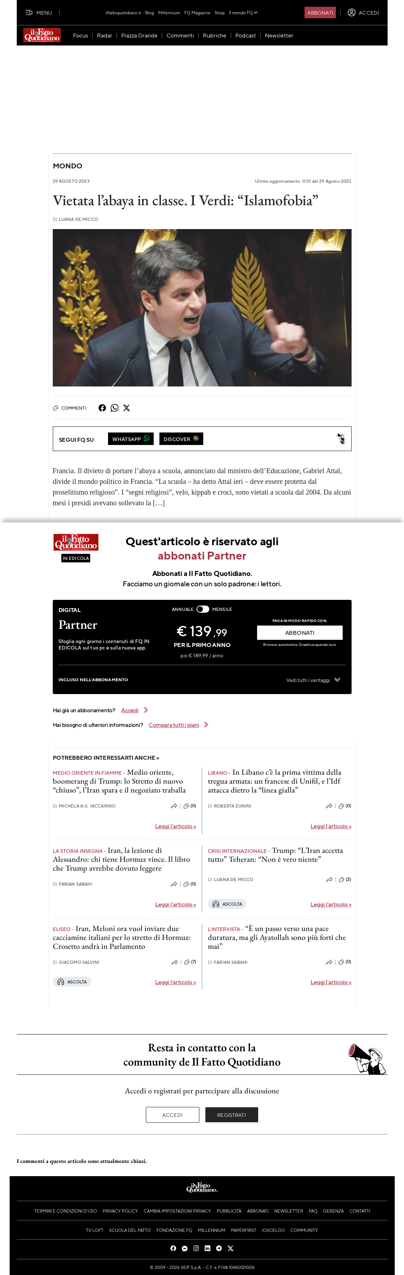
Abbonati (320, 12)
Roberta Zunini (229, 806)
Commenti (70, 408)
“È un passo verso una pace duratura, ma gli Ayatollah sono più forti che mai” (277, 937)
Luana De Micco (75, 219)
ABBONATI (299, 632)
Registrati (231, 1115)
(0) (189, 806)
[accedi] (363, 12)
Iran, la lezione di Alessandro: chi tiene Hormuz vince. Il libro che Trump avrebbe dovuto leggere (121, 859)
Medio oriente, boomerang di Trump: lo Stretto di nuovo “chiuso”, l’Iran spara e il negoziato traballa (119, 781)
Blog (149, 12)
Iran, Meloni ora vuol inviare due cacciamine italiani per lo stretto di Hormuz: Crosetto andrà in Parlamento (122, 937)
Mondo (67, 165)
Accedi (172, 1115)
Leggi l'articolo (175, 826)
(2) (345, 879)
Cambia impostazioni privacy (177, 1211)
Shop (220, 12)
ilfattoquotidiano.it (123, 12)
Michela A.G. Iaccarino (84, 806)
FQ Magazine (197, 12)
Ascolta (227, 903)
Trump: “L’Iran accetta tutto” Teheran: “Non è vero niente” (275, 854)
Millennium (169, 12)
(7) (190, 962)
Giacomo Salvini (76, 962)
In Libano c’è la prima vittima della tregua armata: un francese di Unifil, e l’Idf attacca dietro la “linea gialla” (274, 781)
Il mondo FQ (244, 12)
